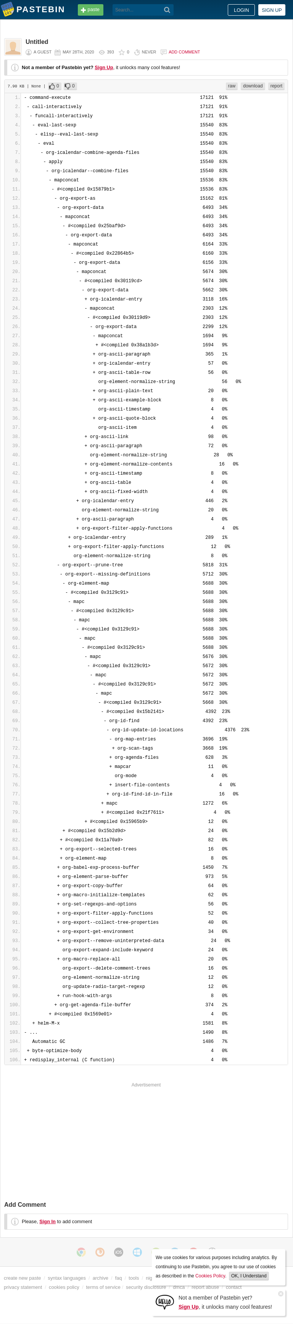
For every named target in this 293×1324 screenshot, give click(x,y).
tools (134, 1278)
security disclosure (146, 1287)
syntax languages (67, 1278)
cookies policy (64, 1287)
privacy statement (23, 1287)
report (276, 86)
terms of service (103, 1287)
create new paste (22, 1278)
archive (100, 1278)
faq (118, 1278)
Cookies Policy (210, 1276)
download (252, 86)
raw (231, 86)
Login (241, 10)
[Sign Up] (165, 1301)
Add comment (184, 52)
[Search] (167, 10)
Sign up (272, 10)
